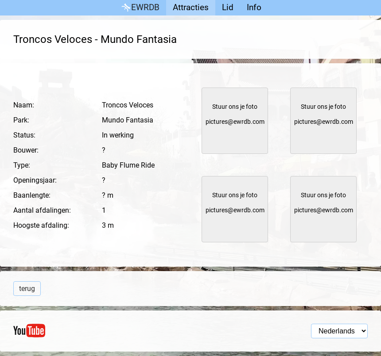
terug (27, 288)
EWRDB (139, 7)
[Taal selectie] (339, 331)
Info (254, 7)
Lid (227, 7)
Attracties (191, 7)
